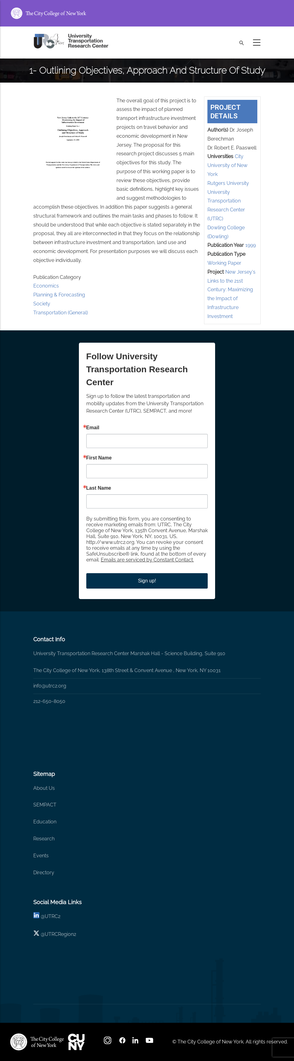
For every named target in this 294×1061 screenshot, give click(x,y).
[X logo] (36, 934)
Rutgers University (228, 183)
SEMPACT (44, 805)
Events (41, 856)
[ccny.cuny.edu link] (147, 13)
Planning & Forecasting (59, 295)
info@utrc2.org (49, 686)
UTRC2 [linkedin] (52, 916)
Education (44, 822)
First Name (99, 457)
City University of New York (227, 165)
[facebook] (122, 1042)
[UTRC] (37, 1042)
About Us (44, 788)
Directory (43, 872)
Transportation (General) (60, 313)
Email (93, 427)
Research (44, 839)
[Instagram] (108, 1042)
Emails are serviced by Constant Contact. (147, 560)
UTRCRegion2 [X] (60, 934)
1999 (250, 245)
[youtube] (150, 1042)
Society (41, 304)
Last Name (98, 488)
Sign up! (147, 580)
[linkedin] (36, 916)
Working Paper (224, 263)
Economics (46, 286)
